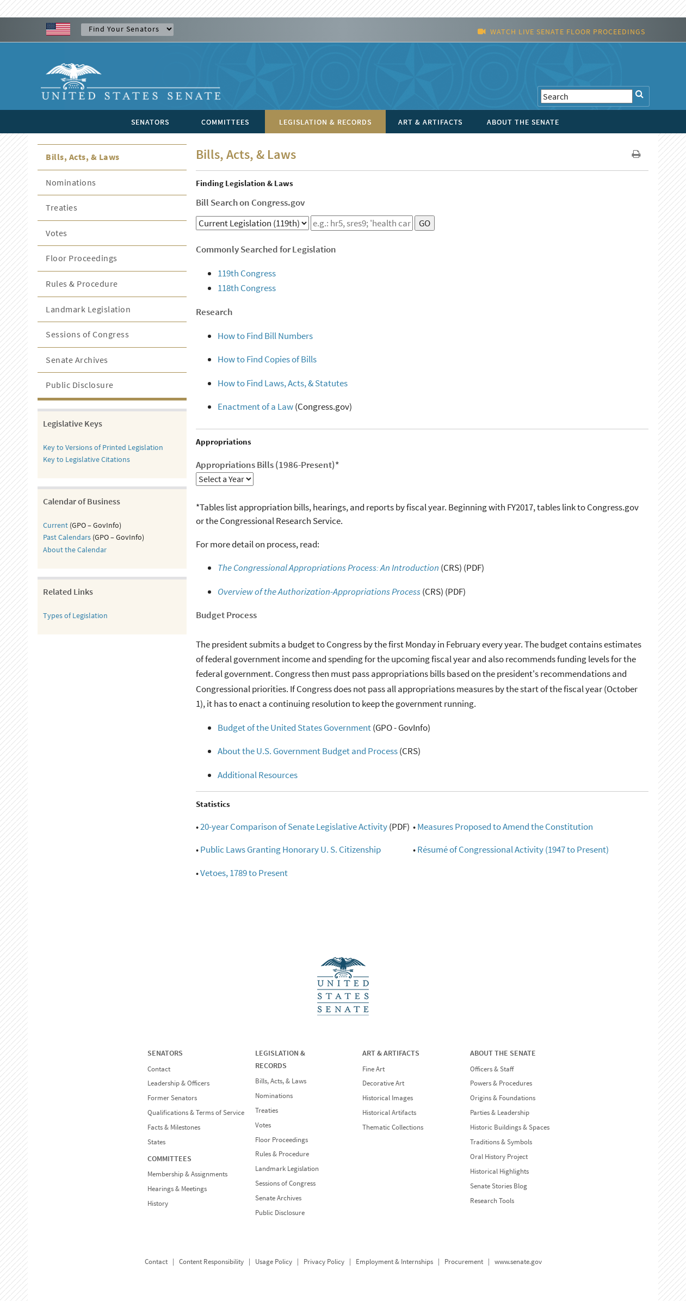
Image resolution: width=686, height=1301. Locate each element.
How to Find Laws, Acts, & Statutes (283, 383)
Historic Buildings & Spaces (509, 1127)
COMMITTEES (169, 1158)
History (157, 1203)
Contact (158, 1069)
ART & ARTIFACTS (390, 1053)
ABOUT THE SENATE (503, 1053)
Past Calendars (67, 537)
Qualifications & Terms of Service (195, 1112)
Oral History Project (499, 1156)
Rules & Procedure (82, 283)
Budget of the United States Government (294, 727)
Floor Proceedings (82, 257)
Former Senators (172, 1097)
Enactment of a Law (255, 406)
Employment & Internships (394, 1261)
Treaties (61, 207)
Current (55, 525)
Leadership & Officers (178, 1083)
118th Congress (247, 288)
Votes (56, 232)
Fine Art (373, 1069)
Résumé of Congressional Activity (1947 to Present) (513, 849)
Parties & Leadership (499, 1112)
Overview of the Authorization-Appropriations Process (319, 591)
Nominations (71, 182)
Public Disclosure (80, 384)
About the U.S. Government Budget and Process (308, 751)
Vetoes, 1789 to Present (244, 873)
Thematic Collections (392, 1127)
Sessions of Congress (87, 334)
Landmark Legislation (88, 309)
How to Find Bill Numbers (265, 336)
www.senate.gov (518, 1261)
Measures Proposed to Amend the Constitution (505, 827)
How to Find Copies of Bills (267, 359)
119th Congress (247, 273)
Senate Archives (77, 359)
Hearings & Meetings (177, 1188)
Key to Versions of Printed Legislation (103, 447)
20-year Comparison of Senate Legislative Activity (293, 827)
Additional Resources (258, 775)
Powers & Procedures (501, 1083)
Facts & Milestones (173, 1127)
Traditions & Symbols (501, 1141)
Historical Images (387, 1097)
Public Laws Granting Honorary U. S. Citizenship (290, 849)
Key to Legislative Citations (86, 459)
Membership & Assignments (187, 1174)
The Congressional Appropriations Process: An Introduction (328, 568)
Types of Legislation (75, 615)
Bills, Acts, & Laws (83, 156)
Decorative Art (383, 1083)
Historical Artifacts (389, 1112)
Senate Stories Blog (498, 1186)
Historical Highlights (499, 1171)
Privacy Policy (324, 1261)
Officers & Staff (492, 1069)
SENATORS (165, 1053)
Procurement (463, 1261)
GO (424, 223)
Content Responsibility (211, 1261)
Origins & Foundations (502, 1097)
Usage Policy (273, 1261)
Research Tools (492, 1200)
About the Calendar (75, 549)
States (156, 1141)
